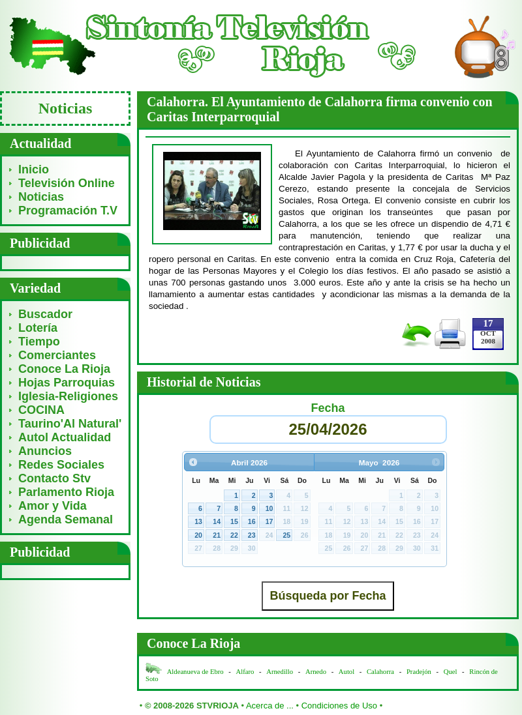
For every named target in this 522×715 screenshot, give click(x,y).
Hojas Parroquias (66, 382)
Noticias (41, 196)
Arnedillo (279, 671)
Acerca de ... (270, 705)
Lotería (37, 327)
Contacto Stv (54, 478)
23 (252, 535)
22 (234, 535)
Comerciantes (57, 355)
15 (234, 521)
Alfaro (245, 671)
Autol (347, 671)
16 (252, 521)
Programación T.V (67, 210)
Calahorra (380, 671)
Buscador (45, 314)
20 (198, 535)
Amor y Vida (52, 505)
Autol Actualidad (64, 437)
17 (269, 521)
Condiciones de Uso (339, 705)
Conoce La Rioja (64, 368)
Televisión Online (66, 183)
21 (217, 535)
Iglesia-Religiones (68, 396)
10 (269, 508)
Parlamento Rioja (66, 492)
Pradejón (419, 671)
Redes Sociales (61, 464)
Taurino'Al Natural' (69, 423)
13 (198, 521)
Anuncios (45, 451)
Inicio (33, 169)
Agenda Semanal (65, 519)
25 (286, 535)
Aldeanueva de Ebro (195, 671)
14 (217, 521)
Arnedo (315, 671)
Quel (450, 671)
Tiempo (39, 341)
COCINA (41, 409)
